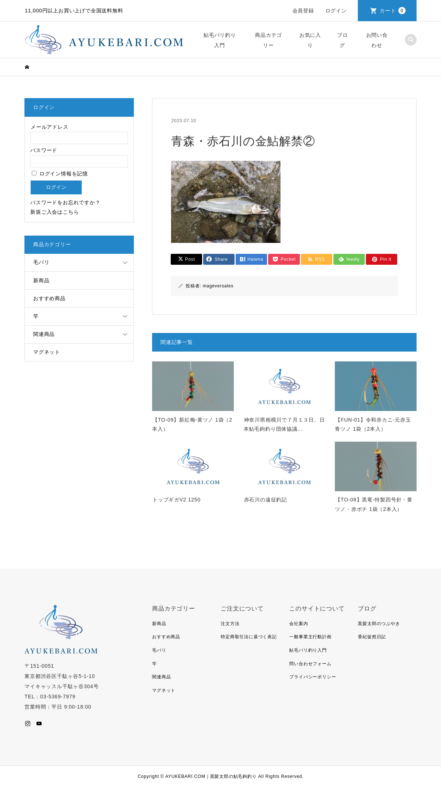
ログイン (336, 10)
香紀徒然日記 (372, 636)
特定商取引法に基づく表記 (249, 636)
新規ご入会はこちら (54, 212)
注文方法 (230, 623)
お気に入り (310, 40)
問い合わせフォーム (310, 663)
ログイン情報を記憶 (60, 174)
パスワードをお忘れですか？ (65, 202)
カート (393, 10)
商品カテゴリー (268, 40)
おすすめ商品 (49, 298)
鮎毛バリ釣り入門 (220, 40)
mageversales (218, 285)
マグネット (46, 352)
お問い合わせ (377, 40)
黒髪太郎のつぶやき (379, 623)
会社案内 (298, 623)
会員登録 (303, 10)
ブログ (342, 40)
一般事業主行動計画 (310, 636)
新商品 (41, 280)
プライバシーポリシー (312, 676)
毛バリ (41, 262)
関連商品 (44, 334)
